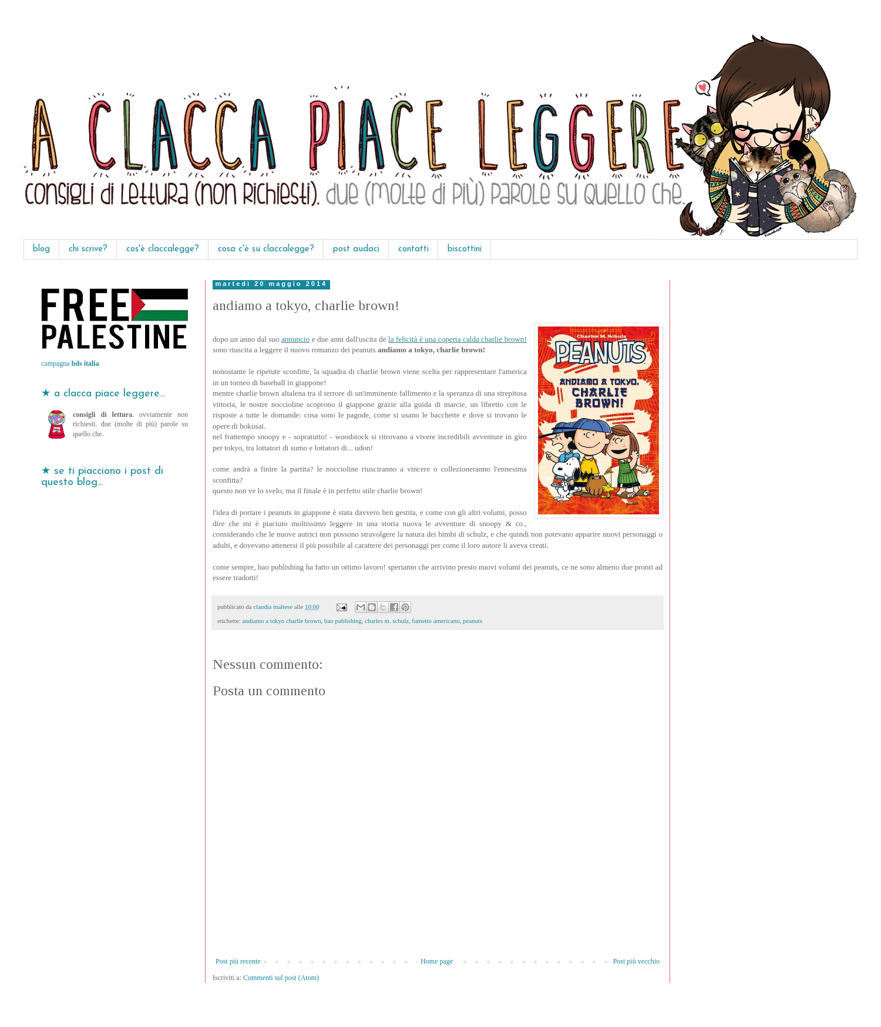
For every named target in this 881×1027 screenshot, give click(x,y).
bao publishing (343, 620)
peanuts (472, 620)
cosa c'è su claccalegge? (266, 249)
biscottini (465, 249)
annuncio (295, 339)
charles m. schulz (387, 620)
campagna (70, 363)
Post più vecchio (636, 961)
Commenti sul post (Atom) (281, 978)
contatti (413, 249)
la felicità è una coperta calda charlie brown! (457, 339)
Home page (437, 961)
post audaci (356, 249)
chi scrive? (88, 249)
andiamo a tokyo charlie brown (281, 620)
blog (41, 249)
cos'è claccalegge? (162, 249)
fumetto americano (435, 620)
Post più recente (238, 961)
